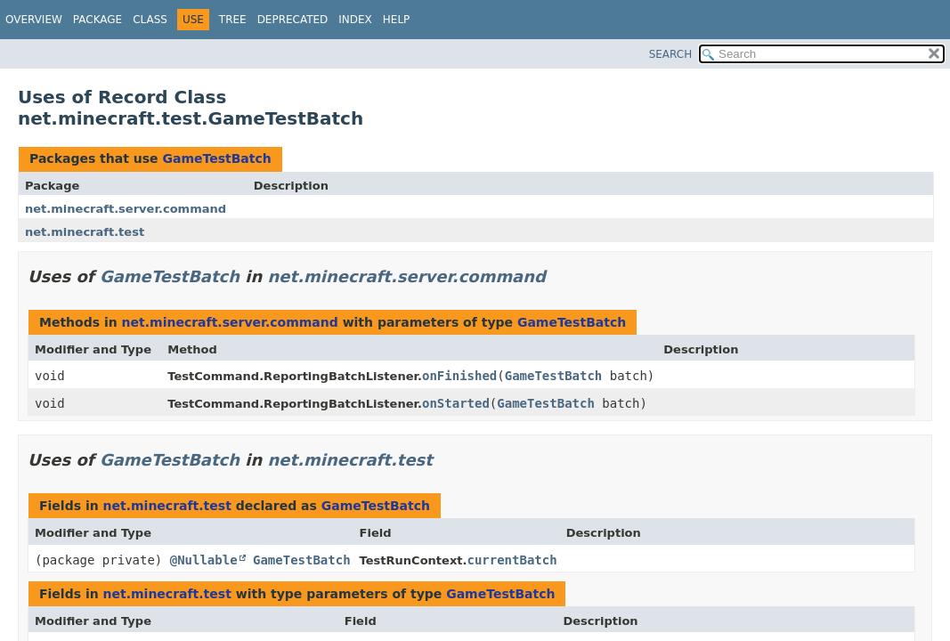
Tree (233, 19)
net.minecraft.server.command (125, 208)
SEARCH (671, 54)
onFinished (459, 376)
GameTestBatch (216, 158)
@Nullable (204, 560)
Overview (33, 19)
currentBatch (511, 560)
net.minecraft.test (84, 232)
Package (97, 19)
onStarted (456, 403)
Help (396, 19)
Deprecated (293, 19)
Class (150, 19)
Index (355, 19)
